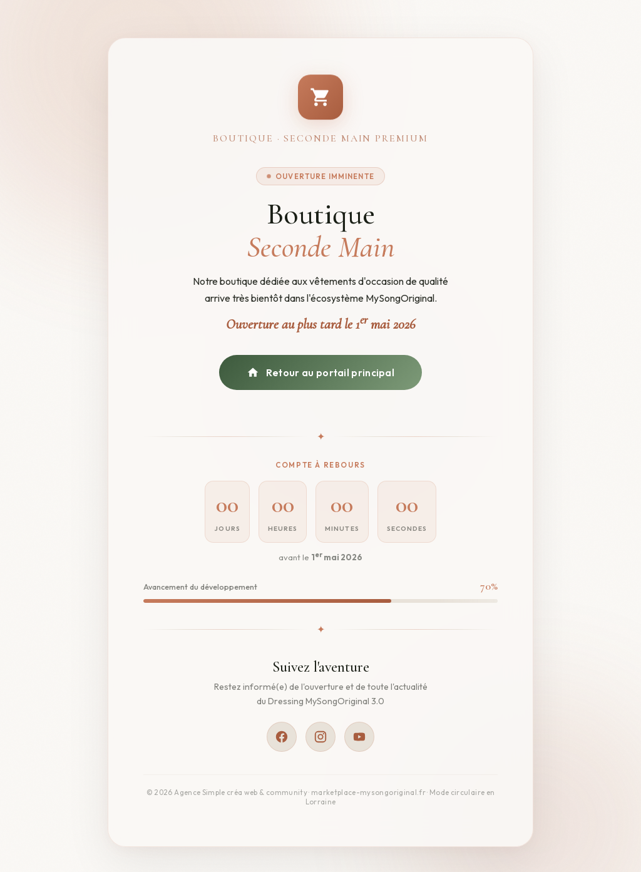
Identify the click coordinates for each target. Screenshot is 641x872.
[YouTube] (359, 737)
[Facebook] (282, 737)
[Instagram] (320, 737)
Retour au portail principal (320, 372)
